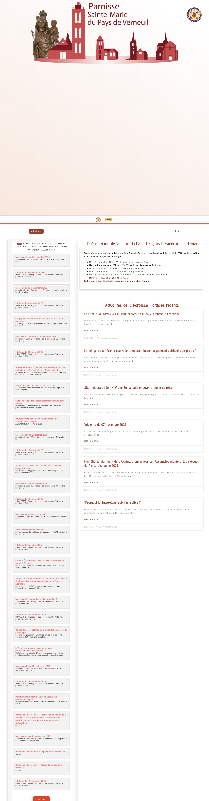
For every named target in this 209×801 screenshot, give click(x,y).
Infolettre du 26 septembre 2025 (32, 615)
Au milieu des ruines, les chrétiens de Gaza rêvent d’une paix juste (38, 468)
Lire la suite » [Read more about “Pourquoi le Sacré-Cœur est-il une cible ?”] (91, 519)
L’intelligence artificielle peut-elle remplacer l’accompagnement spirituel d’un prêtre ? (140, 351)
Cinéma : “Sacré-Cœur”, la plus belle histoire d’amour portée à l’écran (38, 562)
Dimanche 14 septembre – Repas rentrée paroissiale (37, 752)
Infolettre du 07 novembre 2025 (32, 272)
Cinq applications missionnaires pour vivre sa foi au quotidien (41, 319)
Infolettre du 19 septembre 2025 (32, 681)
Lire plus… (19, 261)
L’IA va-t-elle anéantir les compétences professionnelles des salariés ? (36, 649)
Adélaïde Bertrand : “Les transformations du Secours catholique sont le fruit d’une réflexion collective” (40, 369)
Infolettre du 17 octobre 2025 (31, 451)
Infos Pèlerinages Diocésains (30, 530)
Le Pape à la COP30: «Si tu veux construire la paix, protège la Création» (132, 314)
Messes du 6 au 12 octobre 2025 (32, 515)
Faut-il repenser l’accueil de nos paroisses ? (38, 387)
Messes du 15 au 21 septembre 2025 (35, 735)
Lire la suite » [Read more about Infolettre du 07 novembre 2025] (91, 441)
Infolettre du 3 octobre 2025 (30, 545)
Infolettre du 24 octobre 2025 (31, 351)
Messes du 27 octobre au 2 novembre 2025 (38, 336)
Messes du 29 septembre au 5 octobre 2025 (38, 599)
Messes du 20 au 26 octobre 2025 (33, 436)
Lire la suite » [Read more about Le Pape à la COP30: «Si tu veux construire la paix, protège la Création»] (91, 330)
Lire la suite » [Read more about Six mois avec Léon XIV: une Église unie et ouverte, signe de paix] (91, 404)
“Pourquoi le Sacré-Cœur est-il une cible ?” (112, 502)
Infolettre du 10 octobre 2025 (31, 500)
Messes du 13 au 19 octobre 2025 (33, 484)
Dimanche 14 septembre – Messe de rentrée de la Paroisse (40, 768)
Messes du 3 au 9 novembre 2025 (33, 287)
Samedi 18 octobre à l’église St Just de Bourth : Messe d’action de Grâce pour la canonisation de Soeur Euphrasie (41, 582)
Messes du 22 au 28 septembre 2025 (35, 666)
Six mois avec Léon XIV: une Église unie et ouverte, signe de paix (128, 388)
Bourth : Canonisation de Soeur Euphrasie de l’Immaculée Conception (39, 422)
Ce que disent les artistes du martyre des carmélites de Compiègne (37, 631)
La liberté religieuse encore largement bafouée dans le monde (40, 404)
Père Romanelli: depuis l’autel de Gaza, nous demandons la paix (38, 698)
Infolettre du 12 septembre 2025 (32, 782)
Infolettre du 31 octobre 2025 (31, 302)
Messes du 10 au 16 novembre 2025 (34, 257)
